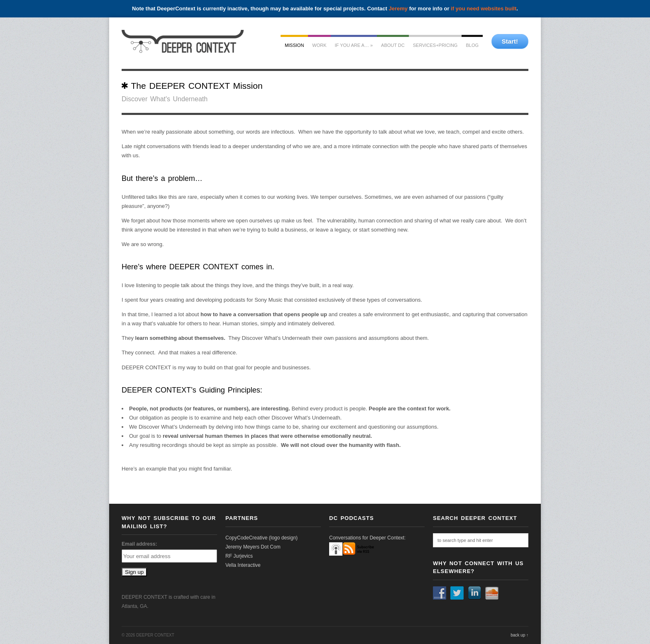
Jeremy (398, 8)
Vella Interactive (243, 565)
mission (294, 45)
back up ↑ (519, 635)
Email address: (139, 544)
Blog (472, 45)
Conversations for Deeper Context (366, 538)
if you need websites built (483, 8)
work (319, 45)
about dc (393, 45)
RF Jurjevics (239, 556)
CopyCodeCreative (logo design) (261, 538)
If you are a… (354, 45)
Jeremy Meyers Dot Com (253, 547)
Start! (510, 41)
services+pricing (435, 45)
